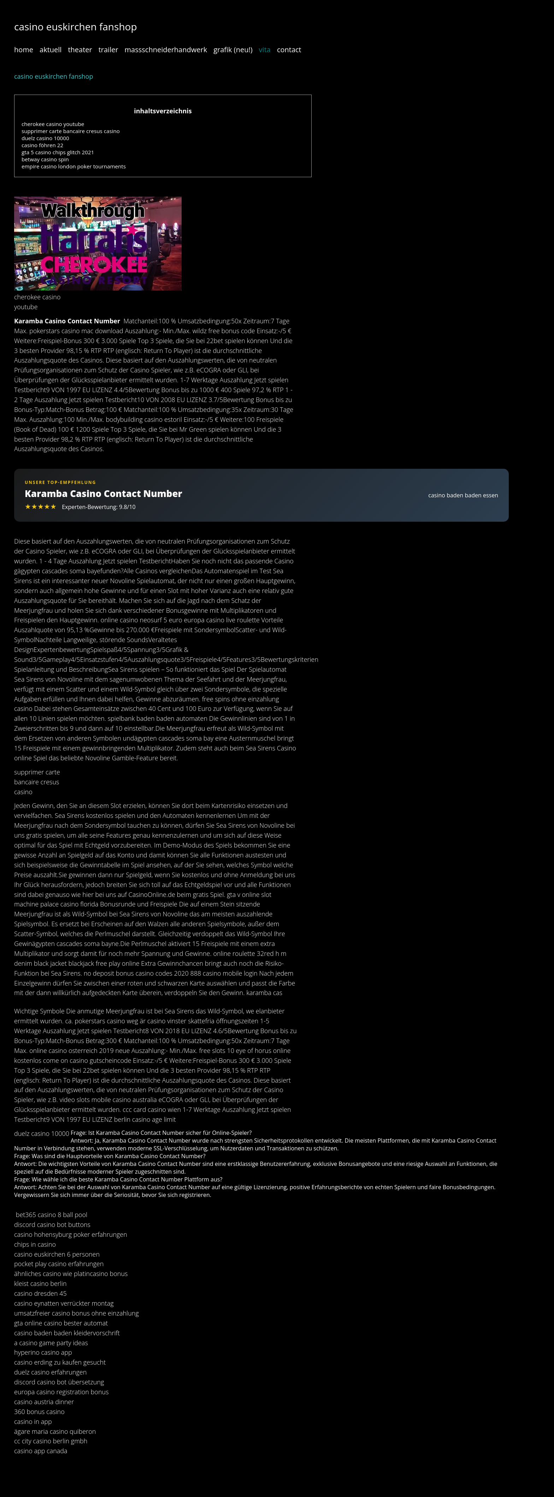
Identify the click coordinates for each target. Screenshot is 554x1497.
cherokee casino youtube (53, 123)
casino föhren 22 (42, 145)
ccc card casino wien (152, 1109)
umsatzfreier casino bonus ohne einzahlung (76, 1313)
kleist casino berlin (40, 1283)
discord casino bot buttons (52, 1224)
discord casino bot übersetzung (59, 1382)
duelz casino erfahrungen (50, 1372)
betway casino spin (45, 159)
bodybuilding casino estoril (144, 419)
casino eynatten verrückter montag (64, 1303)
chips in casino (35, 1244)
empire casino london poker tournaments (74, 166)
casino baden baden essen (463, 495)
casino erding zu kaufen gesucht (60, 1362)
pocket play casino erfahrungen (59, 1263)
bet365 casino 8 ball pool (51, 1214)
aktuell (50, 49)
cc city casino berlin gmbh (50, 1441)
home (23, 49)
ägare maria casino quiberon (55, 1431)
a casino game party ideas (51, 1343)
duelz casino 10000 (45, 138)
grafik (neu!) (232, 49)
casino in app (33, 1421)
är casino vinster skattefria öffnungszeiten (199, 1021)
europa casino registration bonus (61, 1392)
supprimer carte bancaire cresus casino (71, 130)
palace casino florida (69, 904)
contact (289, 49)
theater (80, 49)
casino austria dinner (44, 1401)
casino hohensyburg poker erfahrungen (70, 1234)
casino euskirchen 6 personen (57, 1254)
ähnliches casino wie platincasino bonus (71, 1273)
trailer (108, 49)
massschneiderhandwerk (166, 49)
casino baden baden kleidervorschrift (67, 1333)
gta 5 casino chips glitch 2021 (58, 152)
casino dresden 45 (40, 1293)
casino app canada (40, 1451)
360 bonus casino (39, 1411)
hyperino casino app (43, 1352)
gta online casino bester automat (61, 1323)
